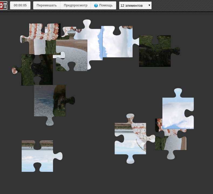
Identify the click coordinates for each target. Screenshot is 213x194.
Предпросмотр (76, 5)
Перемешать (47, 5)
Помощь (105, 5)
